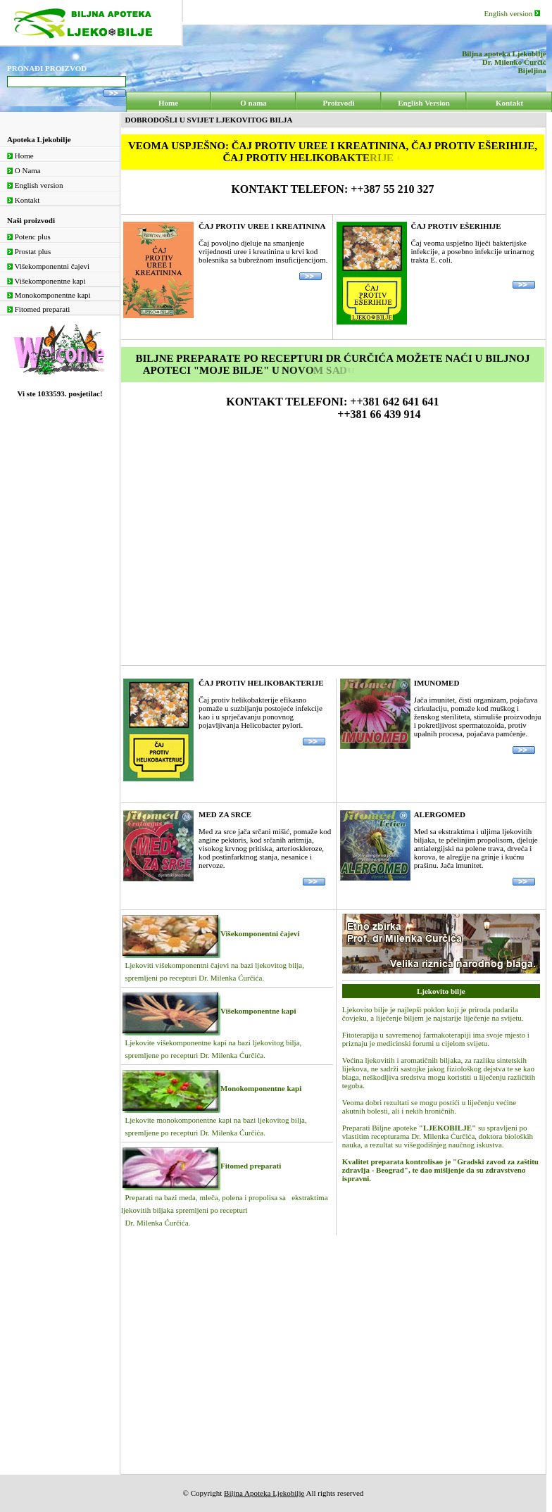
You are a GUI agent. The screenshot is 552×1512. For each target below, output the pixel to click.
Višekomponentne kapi (46, 281)
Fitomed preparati (38, 309)
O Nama (24, 170)
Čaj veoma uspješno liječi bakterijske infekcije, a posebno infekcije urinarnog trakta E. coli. (472, 255)
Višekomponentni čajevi (48, 266)
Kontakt (23, 200)
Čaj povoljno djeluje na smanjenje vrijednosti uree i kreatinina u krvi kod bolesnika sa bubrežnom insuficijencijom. (263, 251)
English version (512, 13)
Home (20, 155)
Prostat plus (29, 251)
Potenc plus (29, 236)
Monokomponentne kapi (49, 295)
